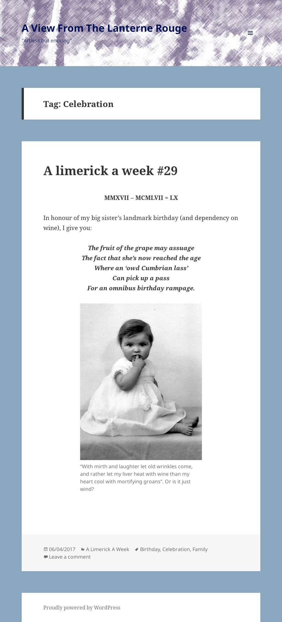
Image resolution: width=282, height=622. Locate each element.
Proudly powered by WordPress (81, 607)
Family (200, 549)
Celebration (176, 549)
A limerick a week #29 (110, 170)
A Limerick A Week (107, 549)
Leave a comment (70, 556)
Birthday (150, 549)
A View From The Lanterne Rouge (104, 28)
